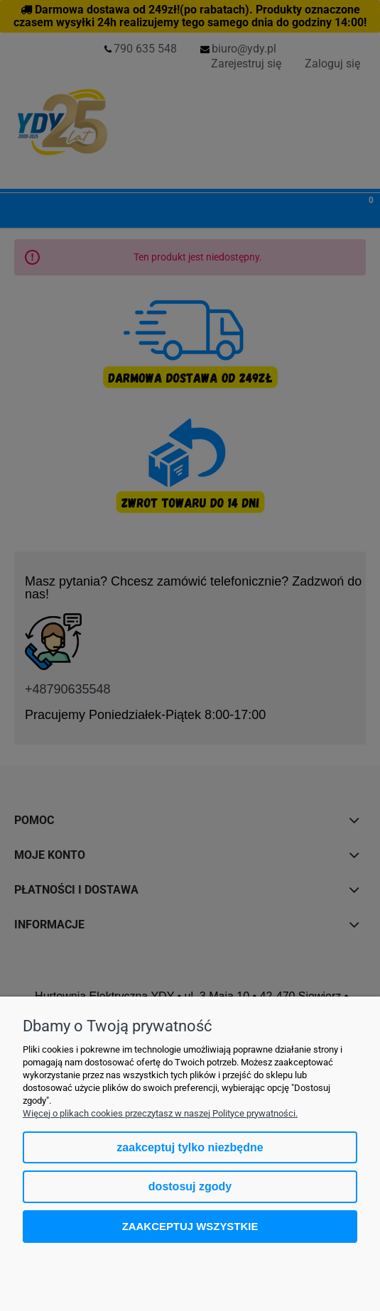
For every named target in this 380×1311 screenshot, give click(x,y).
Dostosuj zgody (190, 1186)
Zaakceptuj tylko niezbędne (189, 1147)
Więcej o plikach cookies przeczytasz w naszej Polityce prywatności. (160, 1113)
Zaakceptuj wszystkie (190, 1226)
